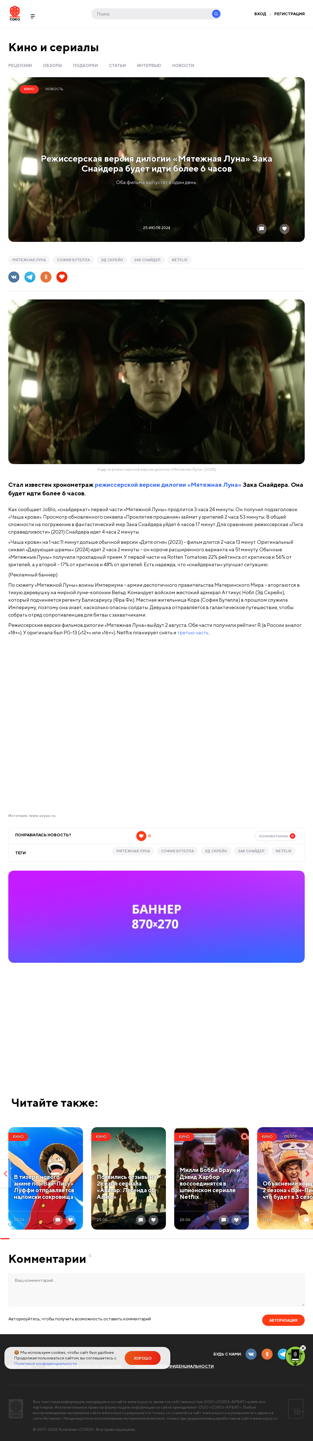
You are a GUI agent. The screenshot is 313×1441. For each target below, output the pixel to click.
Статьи (117, 65)
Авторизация (283, 1320)
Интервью (149, 65)
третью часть (192, 632)
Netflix (179, 260)
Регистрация (289, 14)
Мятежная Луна (29, 260)
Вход (260, 14)
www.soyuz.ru (42, 815)
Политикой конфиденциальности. (46, 1363)
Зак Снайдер (147, 260)
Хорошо (143, 1358)
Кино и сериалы (53, 47)
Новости (183, 65)
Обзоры (52, 65)
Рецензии (20, 65)
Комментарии (277, 836)
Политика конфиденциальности (174, 1366)
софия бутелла (73, 260)
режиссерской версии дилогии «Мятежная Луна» (168, 484)
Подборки (85, 65)
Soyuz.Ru (14, 13)
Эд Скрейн (112, 260)
